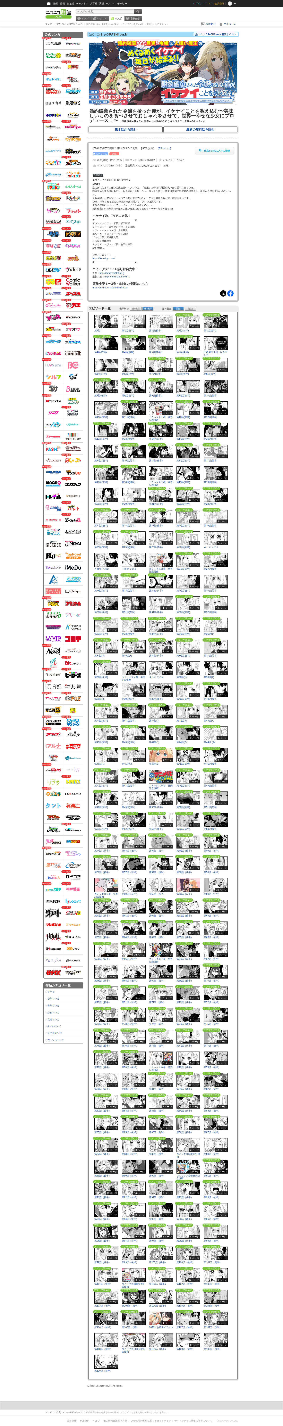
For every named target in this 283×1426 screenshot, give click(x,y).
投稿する (210, 24)
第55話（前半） (157, 850)
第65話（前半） (184, 937)
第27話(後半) (210, 569)
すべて (51, 991)
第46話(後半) (210, 764)
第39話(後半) (156, 699)
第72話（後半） (212, 1002)
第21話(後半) (183, 504)
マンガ (118, 18)
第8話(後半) (100, 395)
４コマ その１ (211, 547)
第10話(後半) (210, 395)
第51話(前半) (210, 807)
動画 (55, 3)
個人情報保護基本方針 (115, 1420)
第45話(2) (127, 764)
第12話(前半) (183, 417)
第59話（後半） (157, 894)
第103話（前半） (213, 1284)
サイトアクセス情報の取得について (193, 1420)
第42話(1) (154, 720)
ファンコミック (55, 1040)
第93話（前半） (184, 1197)
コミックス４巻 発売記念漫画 (133, 678)
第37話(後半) (101, 677)
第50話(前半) (156, 807)
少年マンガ (53, 998)
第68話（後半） (130, 980)
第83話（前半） (130, 1110)
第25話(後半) (128, 547)
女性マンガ (53, 1019)
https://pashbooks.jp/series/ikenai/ (110, 287)
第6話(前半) (100, 374)
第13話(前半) (101, 439)
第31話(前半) (128, 612)
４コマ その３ (129, 569)
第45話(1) (99, 764)
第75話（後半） (102, 1045)
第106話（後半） (131, 1327)
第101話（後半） (103, 1284)
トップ (84, 18)
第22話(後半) (101, 525)
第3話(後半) (210, 330)
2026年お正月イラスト (161, 1327)
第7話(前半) (155, 374)
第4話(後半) (128, 352)
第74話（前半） (157, 1024)
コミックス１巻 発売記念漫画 (161, 418)
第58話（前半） (184, 872)
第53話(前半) (183, 829)
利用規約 (84, 1420)
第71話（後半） (157, 1002)
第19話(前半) (183, 482)
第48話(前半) (183, 785)
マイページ (230, 24)
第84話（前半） (184, 1110)
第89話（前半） (212, 1154)
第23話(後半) (156, 525)
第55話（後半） (184, 850)
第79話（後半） (212, 1067)
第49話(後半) (128, 807)
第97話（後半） (157, 1240)
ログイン (197, 3)
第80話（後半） (130, 1089)
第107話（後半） (213, 1327)
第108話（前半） (103, 1349)
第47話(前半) (101, 785)
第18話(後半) (128, 482)
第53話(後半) (210, 829)
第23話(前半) (128, 525)
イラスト (101, 18)
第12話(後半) (210, 417)
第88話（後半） (157, 1154)
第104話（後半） (158, 1305)
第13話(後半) (128, 439)
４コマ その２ (101, 569)
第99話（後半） (130, 1262)
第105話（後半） (213, 1305)
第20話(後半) (128, 504)
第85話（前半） (102, 1132)
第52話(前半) (128, 829)
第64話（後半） (157, 937)
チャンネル (82, 3)
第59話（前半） (130, 894)
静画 (62, 3)
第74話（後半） (184, 1024)
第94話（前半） (102, 1219)
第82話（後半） (102, 1110)
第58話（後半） (212, 872)
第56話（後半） (102, 872)
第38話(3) (99, 699)
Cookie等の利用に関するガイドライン (151, 1420)
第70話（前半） (212, 980)
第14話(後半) (183, 439)
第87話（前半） (212, 1132)
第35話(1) (209, 634)
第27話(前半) (183, 569)
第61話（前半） (102, 915)
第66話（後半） (130, 959)
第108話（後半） (158, 1349)
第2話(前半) (128, 330)
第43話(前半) (101, 742)
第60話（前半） (184, 894)
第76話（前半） (130, 1045)
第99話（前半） (102, 1262)
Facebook (230, 293)
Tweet (223, 293)
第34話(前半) (156, 634)
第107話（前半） (185, 1327)
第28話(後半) (128, 590)
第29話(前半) (156, 590)
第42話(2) (181, 720)
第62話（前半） (157, 915)
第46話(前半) (183, 764)
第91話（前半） (212, 1175)
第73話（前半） (102, 1024)
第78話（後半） (130, 1067)
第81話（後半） (184, 1089)
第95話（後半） (184, 1219)
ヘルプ (96, 1420)
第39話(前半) (128, 699)
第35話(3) (127, 655)
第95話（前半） (157, 1219)
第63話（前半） (212, 915)
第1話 (97, 330)
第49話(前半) (101, 807)
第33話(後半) (128, 634)
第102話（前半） (158, 1284)
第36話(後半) (183, 655)
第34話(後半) (183, 634)
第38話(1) (181, 677)
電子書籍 (135, 18)
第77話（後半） (212, 1045)
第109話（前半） (185, 1349)
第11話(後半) (128, 417)
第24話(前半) (183, 525)
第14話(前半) (156, 439)
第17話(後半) (210, 460)
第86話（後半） (184, 1132)
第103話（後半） (103, 1305)
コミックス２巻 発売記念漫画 (161, 483)
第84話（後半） (212, 1110)
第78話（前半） (102, 1067)
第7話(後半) (182, 374)
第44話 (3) (209, 742)
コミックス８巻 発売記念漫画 (161, 1068)
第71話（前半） (130, 1002)
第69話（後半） (184, 980)
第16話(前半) (128, 460)
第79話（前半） (184, 1067)
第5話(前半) (155, 352)
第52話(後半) (156, 829)
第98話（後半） (212, 1240)
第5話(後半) (182, 352)
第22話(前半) (210, 504)
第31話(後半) (156, 612)
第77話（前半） (184, 1045)
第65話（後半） (212, 937)
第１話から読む (126, 129)
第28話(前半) (101, 590)
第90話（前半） (130, 1175)
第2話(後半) (155, 330)
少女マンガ (53, 1012)
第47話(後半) (128, 785)
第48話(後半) (210, 785)
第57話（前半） (130, 872)
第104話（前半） (131, 1305)
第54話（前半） (102, 850)
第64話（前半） (130, 937)
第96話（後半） (102, 1240)
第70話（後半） (102, 1002)
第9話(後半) (155, 395)
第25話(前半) (101, 547)
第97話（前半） (130, 1240)
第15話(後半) (101, 460)
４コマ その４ (156, 677)
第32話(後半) (210, 612)
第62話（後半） (184, 915)
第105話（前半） (185, 1305)
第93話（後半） (212, 1197)
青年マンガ (53, 1005)
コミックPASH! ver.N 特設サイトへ (217, 34)
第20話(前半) (101, 504)
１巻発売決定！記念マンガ (215, 353)
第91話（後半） (102, 1197)
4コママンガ (54, 1026)
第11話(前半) (101, 417)
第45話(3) (154, 764)
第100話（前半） (158, 1262)
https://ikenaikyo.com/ (103, 258)
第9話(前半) (128, 395)
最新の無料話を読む (200, 129)
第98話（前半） (184, 1240)
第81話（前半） (157, 1089)
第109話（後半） (213, 1349)
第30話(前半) (210, 590)
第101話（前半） (213, 1262)
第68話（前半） (102, 980)
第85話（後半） (130, 1132)
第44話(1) (154, 742)
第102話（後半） (185, 1284)
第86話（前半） (157, 1132)
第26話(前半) (156, 547)
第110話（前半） (103, 1370)
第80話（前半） (102, 1089)
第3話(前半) (182, 330)
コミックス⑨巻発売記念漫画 (188, 1177)
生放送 (70, 3)
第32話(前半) (183, 612)
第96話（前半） (212, 1219)
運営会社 (71, 1420)
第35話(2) (99, 655)
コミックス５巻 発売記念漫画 (161, 787)
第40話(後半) (210, 699)
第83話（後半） (157, 1110)
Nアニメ (110, 3)
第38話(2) (209, 677)
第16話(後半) (156, 460)
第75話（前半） (212, 1024)
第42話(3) (209, 720)
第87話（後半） (102, 1154)
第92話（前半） (130, 1197)
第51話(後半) (101, 829)
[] (164, 148)
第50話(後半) (183, 807)
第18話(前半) (101, 482)
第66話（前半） (102, 959)
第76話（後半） (157, 1045)
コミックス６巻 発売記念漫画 (106, 895)
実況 (101, 3)
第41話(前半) (101, 720)
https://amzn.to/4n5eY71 (117, 276)
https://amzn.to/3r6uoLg (111, 273)
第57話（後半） (157, 872)
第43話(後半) (128, 742)
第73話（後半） (130, 1024)
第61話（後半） (130, 915)
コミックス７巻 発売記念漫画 (161, 960)
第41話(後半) (128, 720)
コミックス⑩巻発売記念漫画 (133, 1285)
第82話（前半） (212, 1089)
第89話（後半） (102, 1175)
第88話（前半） (130, 1154)
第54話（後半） (130, 850)
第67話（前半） (184, 959)
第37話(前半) (210, 655)
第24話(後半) (210, 525)
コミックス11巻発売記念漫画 (133, 1350)
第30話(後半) (101, 612)
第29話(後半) (183, 590)
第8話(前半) (210, 374)
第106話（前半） (103, 1327)
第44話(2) (181, 742)
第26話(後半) (183, 547)
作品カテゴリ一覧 (58, 985)
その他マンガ (54, 1033)
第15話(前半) (210, 439)
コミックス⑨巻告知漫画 (188, 1155)
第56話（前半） (212, 850)
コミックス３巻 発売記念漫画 (161, 570)
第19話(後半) (210, 482)
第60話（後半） (212, 894)
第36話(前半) (156, 655)
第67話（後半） (212, 959)
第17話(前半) (183, 460)
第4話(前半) (100, 352)
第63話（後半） (102, 937)
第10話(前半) (183, 395)
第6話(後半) (128, 374)
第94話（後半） (130, 1219)
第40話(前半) (183, 699)
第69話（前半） (157, 980)
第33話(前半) (101, 634)
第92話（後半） (157, 1197)
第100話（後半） (185, 1262)
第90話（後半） (157, 1175)
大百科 (93, 3)
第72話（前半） (184, 1002)
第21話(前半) (156, 504)
